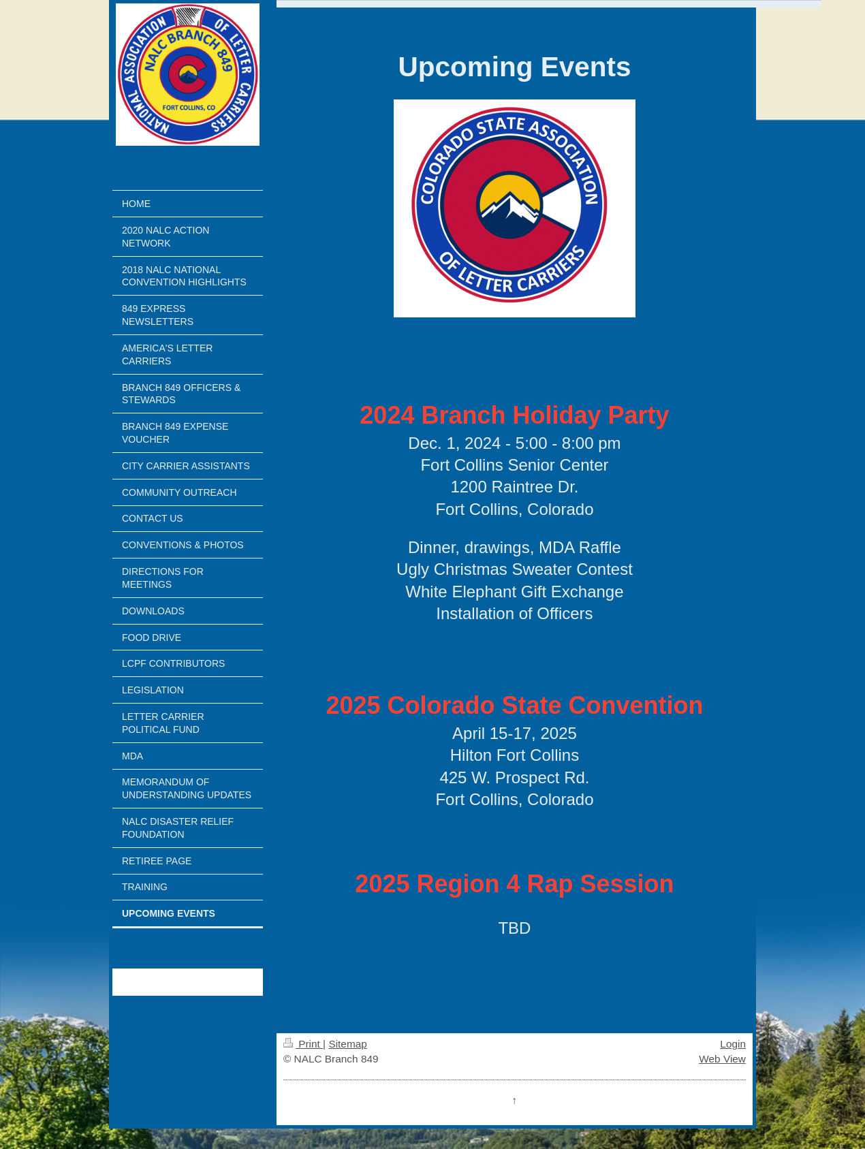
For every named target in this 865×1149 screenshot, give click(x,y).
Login (733, 1044)
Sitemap (347, 1044)
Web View (722, 1059)
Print (303, 1044)
